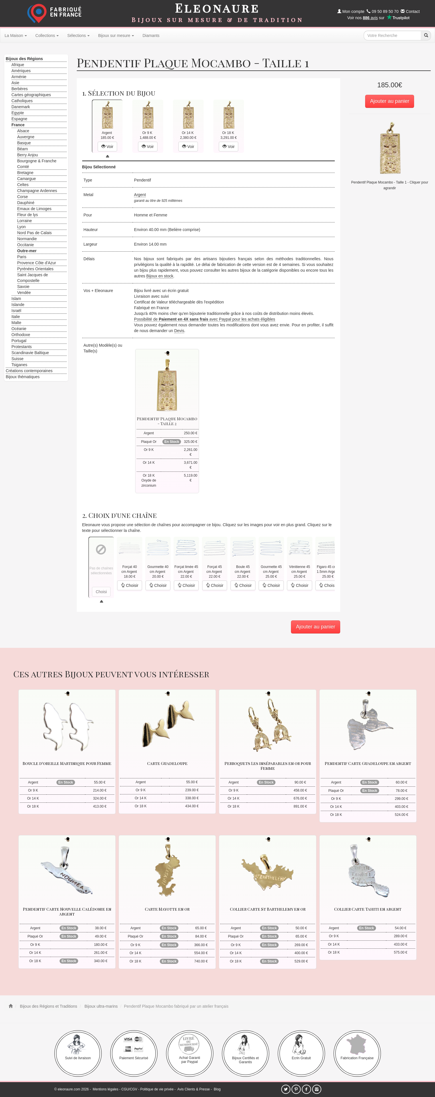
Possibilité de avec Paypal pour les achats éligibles (204, 319)
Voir (107, 146)
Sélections (78, 35)
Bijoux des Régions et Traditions (48, 1006)
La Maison (16, 35)
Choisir (129, 585)
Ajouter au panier (389, 101)
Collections (47, 35)
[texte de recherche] (392, 35)
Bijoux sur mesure (116, 35)
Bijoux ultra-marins (100, 1006)
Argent (140, 194)
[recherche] (426, 35)
